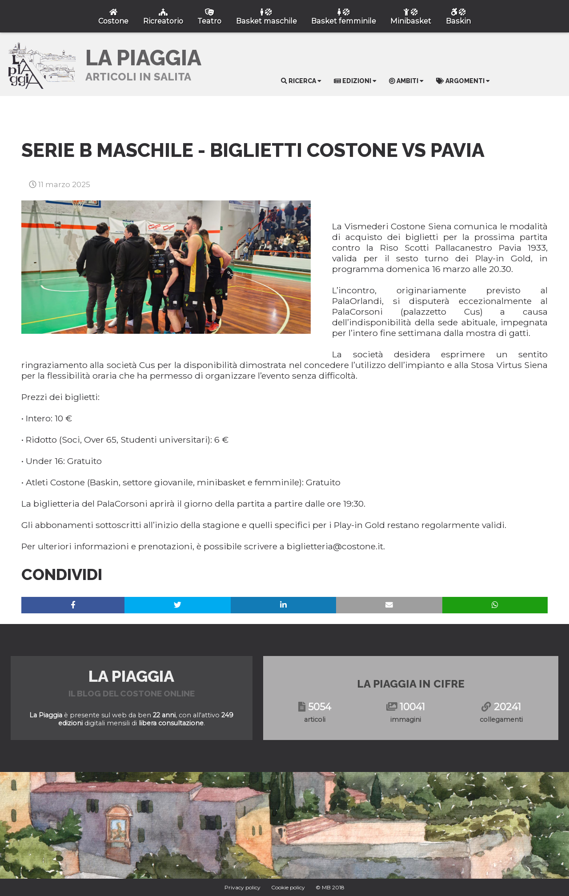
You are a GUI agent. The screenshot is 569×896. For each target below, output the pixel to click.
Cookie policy (288, 887)
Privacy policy (242, 887)
